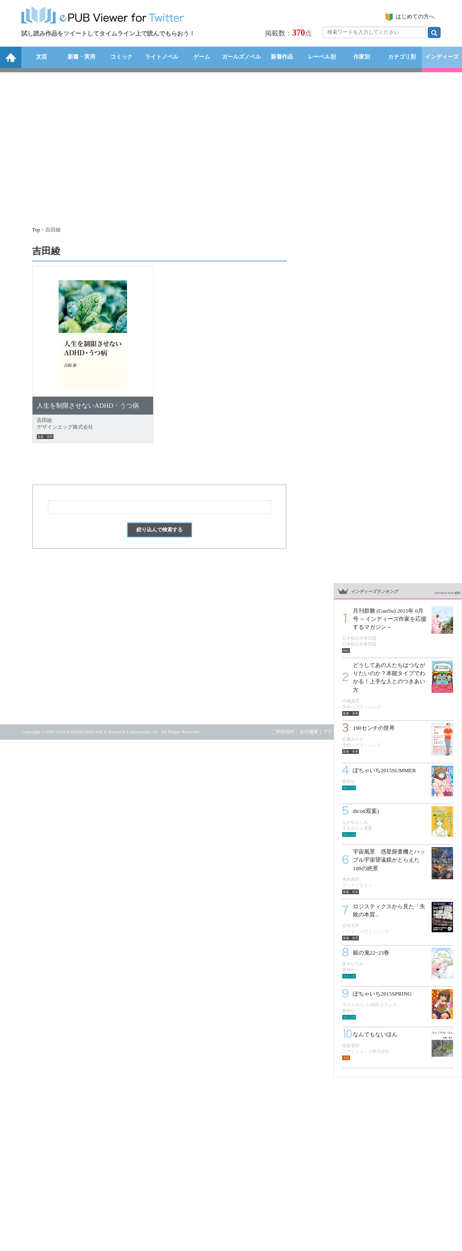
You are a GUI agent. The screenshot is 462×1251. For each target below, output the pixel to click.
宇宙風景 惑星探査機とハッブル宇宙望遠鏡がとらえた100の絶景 (389, 859)
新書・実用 (81, 56)
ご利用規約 (283, 731)
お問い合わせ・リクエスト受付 (408, 731)
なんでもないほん (375, 1034)
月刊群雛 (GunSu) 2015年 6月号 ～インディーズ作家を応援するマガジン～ (389, 619)
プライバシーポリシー (346, 731)
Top (36, 230)
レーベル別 (322, 56)
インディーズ (442, 56)
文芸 (41, 56)
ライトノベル (161, 56)
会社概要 (308, 731)
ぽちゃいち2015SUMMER (384, 770)
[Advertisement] (231, 145)
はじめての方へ (415, 16)
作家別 (361, 56)
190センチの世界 (374, 728)
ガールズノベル (241, 56)
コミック (121, 56)
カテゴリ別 (402, 56)
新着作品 (282, 56)
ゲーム (201, 56)
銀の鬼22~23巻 (371, 952)
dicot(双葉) (366, 811)
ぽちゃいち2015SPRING (382, 993)
